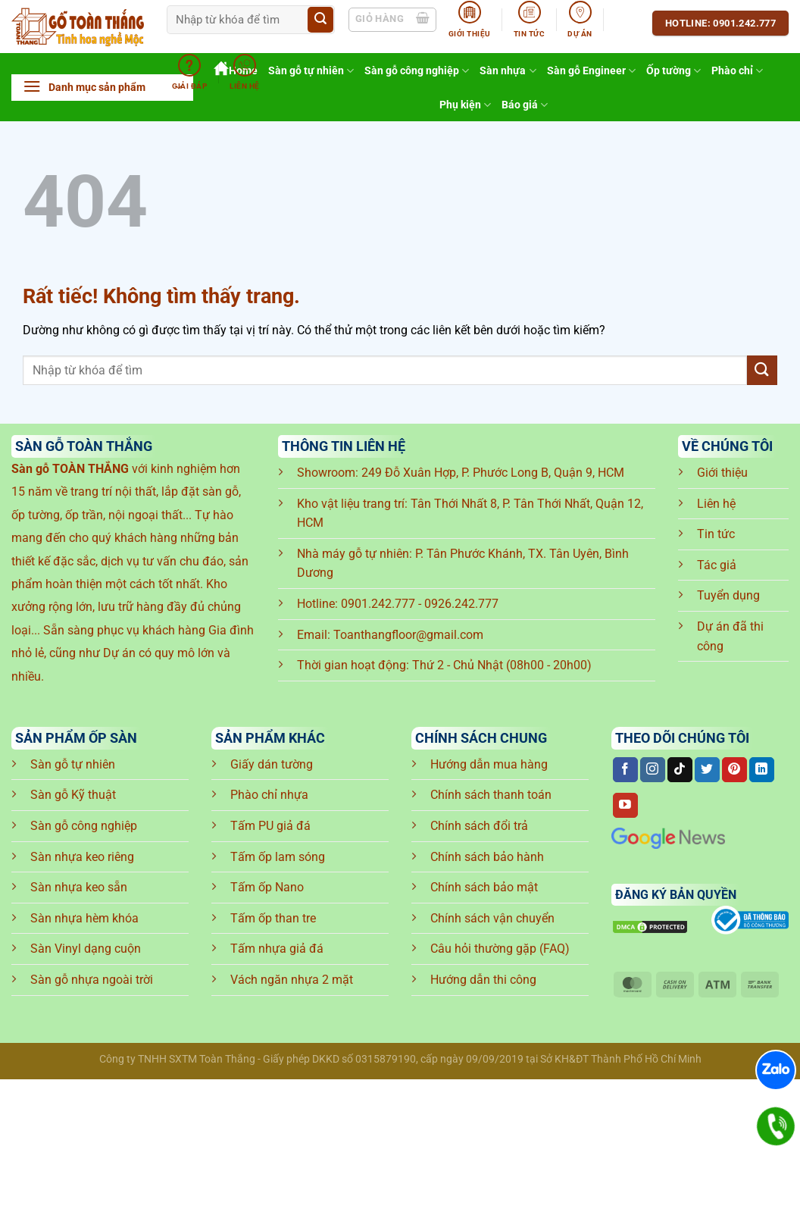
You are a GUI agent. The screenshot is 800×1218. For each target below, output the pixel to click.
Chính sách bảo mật (484, 887)
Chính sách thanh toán (491, 794)
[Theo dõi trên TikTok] (679, 770)
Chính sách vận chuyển (492, 918)
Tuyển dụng (728, 595)
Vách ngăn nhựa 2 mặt (291, 979)
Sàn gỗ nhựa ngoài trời (91, 979)
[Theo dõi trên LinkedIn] (761, 770)
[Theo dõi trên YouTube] (625, 806)
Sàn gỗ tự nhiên (72, 764)
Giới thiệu (722, 472)
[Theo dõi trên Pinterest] (734, 770)
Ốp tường (673, 71)
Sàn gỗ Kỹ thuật (73, 794)
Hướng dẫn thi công (483, 979)
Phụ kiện (465, 105)
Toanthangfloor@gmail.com (408, 635)
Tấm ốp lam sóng (277, 857)
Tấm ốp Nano (267, 887)
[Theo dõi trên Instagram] (652, 770)
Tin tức (716, 534)
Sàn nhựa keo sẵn (78, 887)
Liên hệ (716, 503)
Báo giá (525, 105)
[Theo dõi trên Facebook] (625, 770)
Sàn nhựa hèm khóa (84, 918)
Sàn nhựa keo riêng (82, 857)
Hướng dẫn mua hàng (489, 764)
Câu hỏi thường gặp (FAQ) (500, 948)
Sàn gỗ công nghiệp (83, 826)
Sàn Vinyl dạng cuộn (85, 948)
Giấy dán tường (271, 764)
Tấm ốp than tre (273, 918)
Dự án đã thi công (730, 636)
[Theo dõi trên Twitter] (707, 770)
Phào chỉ (737, 71)
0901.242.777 (378, 603)
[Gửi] (320, 20)
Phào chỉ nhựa (269, 794)
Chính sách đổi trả (479, 826)
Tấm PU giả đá (270, 826)
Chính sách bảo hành (487, 857)
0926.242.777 (461, 603)
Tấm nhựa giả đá (276, 948)
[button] (102, 87)
